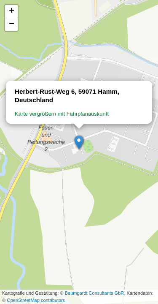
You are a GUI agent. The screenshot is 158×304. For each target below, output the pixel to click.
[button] (79, 142)
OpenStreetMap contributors (36, 300)
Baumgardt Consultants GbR (94, 293)
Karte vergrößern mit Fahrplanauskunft (62, 114)
